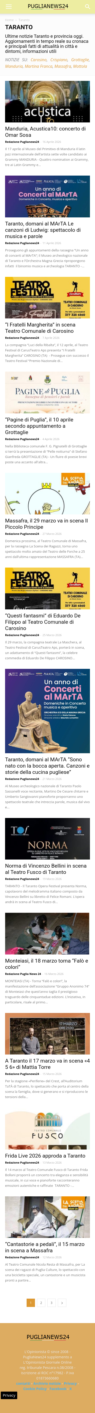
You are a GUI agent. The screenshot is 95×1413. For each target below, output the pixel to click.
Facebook (58, 1388)
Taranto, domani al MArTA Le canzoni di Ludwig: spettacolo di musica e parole (43, 230)
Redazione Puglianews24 (22, 142)
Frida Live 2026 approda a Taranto (45, 1156)
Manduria (14, 66)
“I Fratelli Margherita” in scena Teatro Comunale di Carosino (40, 328)
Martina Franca (38, 66)
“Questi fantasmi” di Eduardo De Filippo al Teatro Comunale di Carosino (43, 622)
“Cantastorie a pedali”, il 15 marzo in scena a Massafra (45, 1247)
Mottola (80, 66)
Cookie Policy (35, 1388)
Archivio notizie (47, 1383)
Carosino (39, 59)
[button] (88, 7)
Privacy (70, 1383)
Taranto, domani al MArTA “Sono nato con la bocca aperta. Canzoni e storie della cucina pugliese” (47, 766)
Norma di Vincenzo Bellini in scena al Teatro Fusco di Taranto (46, 869)
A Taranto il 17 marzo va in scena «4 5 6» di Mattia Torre (47, 1064)
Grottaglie (80, 59)
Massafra (62, 66)
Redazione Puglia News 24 (23, 974)
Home (9, 20)
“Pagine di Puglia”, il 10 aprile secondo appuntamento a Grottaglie (39, 426)
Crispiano (58, 59)
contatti (23, 1383)
